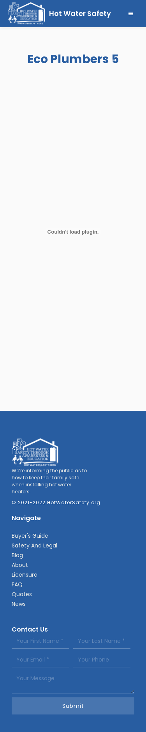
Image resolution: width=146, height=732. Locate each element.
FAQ (17, 584)
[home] (59, 13)
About (20, 565)
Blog (17, 555)
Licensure (24, 575)
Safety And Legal (34, 545)
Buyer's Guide (30, 536)
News (19, 604)
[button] (130, 13)
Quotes (22, 594)
